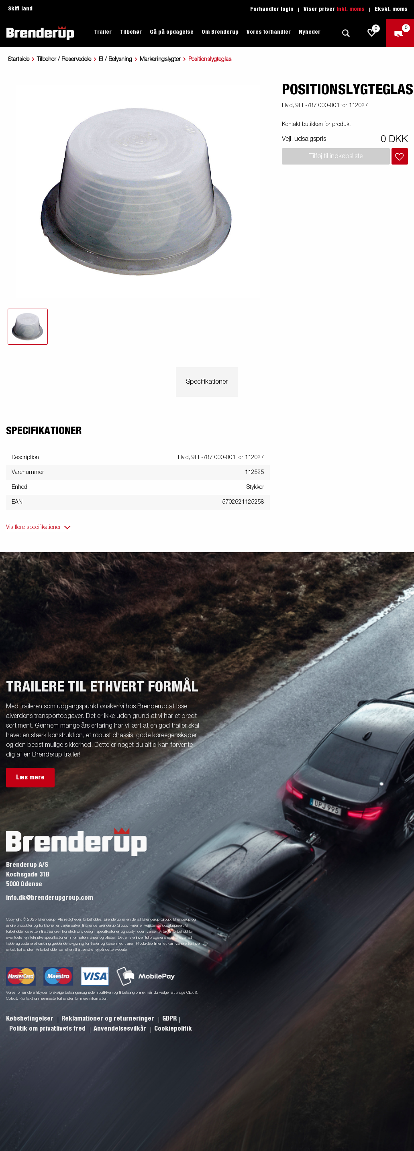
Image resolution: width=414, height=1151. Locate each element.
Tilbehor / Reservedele (64, 59)
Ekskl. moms (391, 9)
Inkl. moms (351, 9)
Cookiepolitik (173, 1028)
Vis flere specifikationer (33, 527)
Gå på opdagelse (172, 32)
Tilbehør (131, 32)
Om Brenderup (220, 32)
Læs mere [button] (30, 777)
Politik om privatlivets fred (48, 1028)
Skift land (20, 9)
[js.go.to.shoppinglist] (372, 33)
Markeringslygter (160, 59)
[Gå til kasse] (400, 33)
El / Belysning (115, 59)
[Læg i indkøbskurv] (400, 156)
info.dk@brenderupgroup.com (49, 898)
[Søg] (346, 33)
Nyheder (309, 32)
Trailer (103, 32)
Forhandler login (272, 9)
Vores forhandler (269, 32)
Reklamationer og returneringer (108, 1018)
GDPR (169, 1018)
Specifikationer (207, 382)
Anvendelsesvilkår (121, 1028)
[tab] (28, 327)
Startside (18, 59)
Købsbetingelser (30, 1018)
